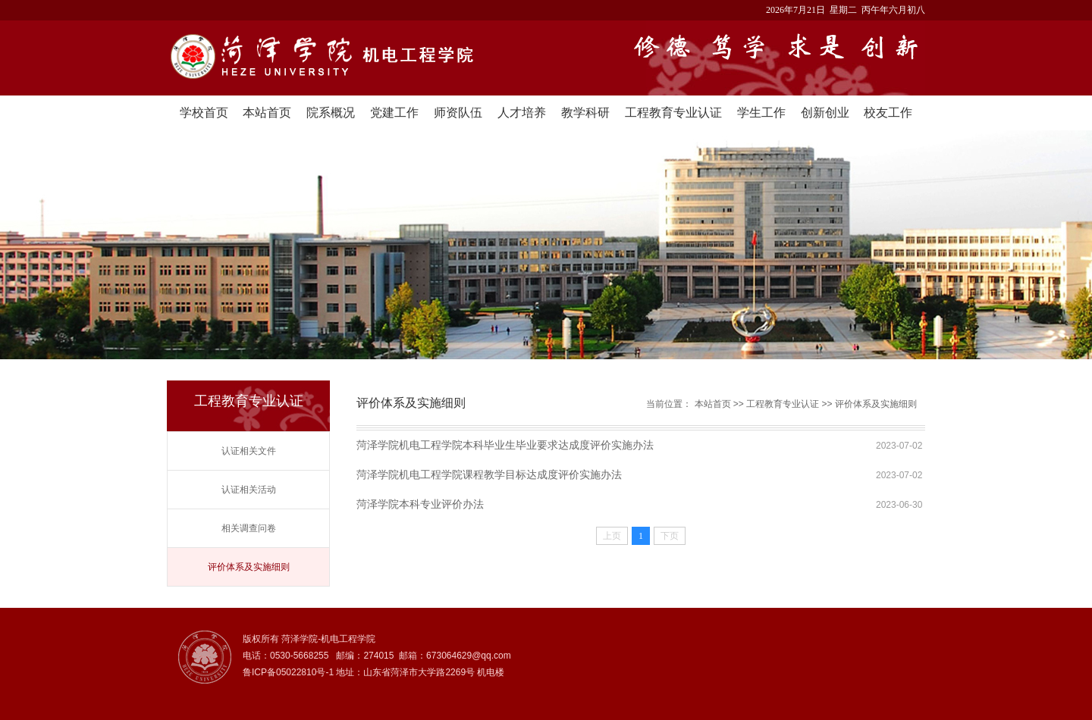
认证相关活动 (248, 489)
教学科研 (585, 112)
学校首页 (204, 112)
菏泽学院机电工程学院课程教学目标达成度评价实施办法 (489, 474)
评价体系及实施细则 (249, 567)
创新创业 (825, 112)
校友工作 (888, 112)
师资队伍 (458, 112)
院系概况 (330, 112)
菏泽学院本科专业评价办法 (420, 504)
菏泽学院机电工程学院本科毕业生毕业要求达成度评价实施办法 (505, 445)
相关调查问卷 (248, 528)
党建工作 (394, 112)
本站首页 (267, 112)
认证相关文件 (248, 451)
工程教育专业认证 (673, 112)
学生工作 (761, 112)
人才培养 (521, 112)
